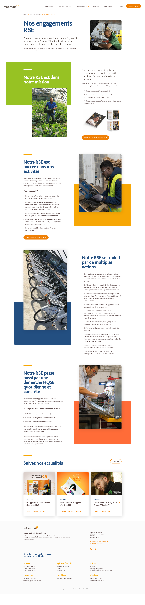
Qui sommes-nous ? (29, 566)
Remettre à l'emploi (63, 566)
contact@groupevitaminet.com (99, 541)
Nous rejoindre (107, 6)
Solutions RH (27, 582)
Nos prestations (81, 6)
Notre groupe (48, 6)
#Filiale (96, 512)
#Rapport (42, 512)
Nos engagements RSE (30, 570)
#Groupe (70, 512)
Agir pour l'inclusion (64, 6)
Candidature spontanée (97, 580)
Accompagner (61, 570)
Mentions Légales (61, 589)
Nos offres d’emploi (96, 578)
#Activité (35, 512)
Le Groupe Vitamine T (35, 14)
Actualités (93, 566)
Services (25, 584)
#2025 (28, 512)
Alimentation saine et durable (32, 580)
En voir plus (115, 461)
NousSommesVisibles (96, 568)
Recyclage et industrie (30, 578)
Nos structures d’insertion (64, 578)
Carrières (119, 6)
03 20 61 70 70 (94, 538)
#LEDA (109, 512)
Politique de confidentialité (81, 589)
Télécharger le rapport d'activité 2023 (95, 137)
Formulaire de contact (97, 543)
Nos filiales (95, 6)
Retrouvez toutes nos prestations (36, 237)
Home (25, 14)
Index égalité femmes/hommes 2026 (101, 570)
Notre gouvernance (29, 568)
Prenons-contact (133, 6)
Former (59, 568)
